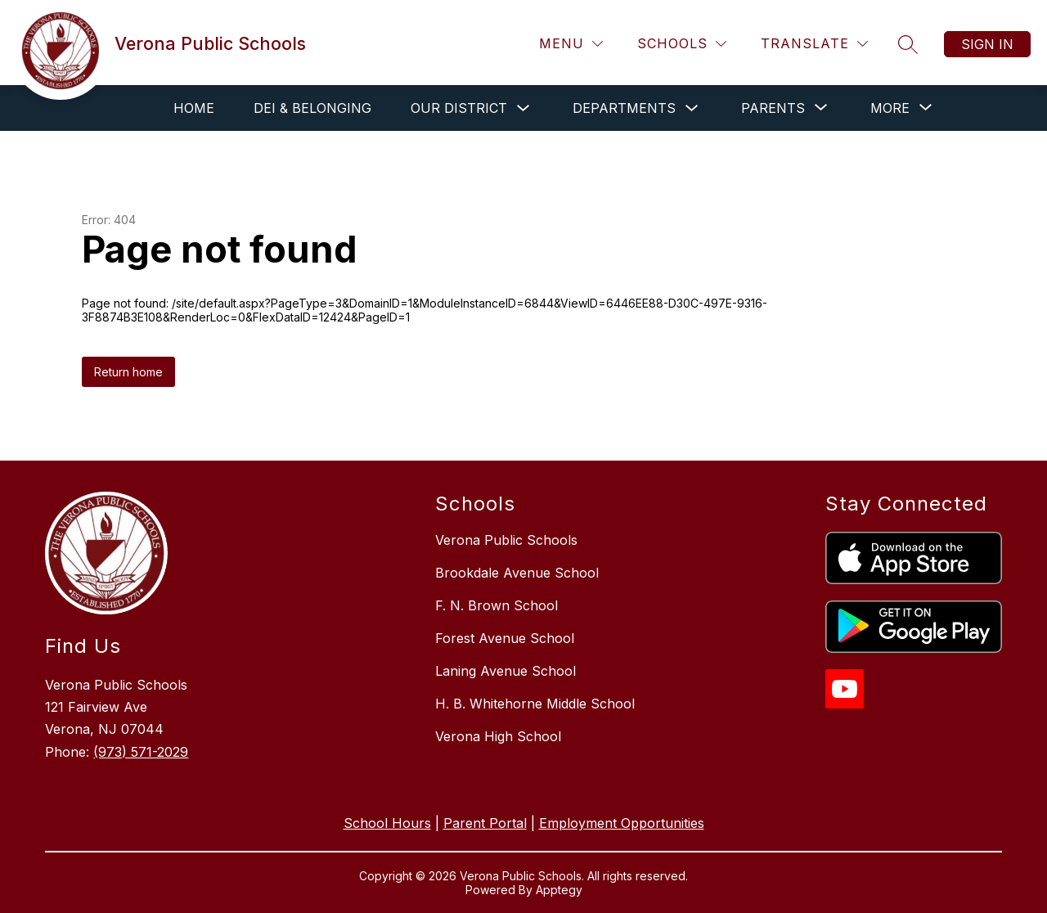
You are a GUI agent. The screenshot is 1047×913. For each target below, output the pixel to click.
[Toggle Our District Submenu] (523, 108)
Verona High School (498, 736)
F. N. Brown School (496, 605)
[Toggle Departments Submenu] (692, 108)
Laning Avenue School (505, 671)
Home (193, 108)
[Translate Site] (814, 44)
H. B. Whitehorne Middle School (535, 703)
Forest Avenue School (504, 638)
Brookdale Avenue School (517, 572)
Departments (624, 108)
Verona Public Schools (506, 540)
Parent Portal (485, 823)
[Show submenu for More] (890, 108)
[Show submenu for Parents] (773, 108)
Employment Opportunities (621, 823)
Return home (128, 372)
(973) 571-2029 (140, 752)
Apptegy (559, 890)
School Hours (387, 823)
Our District (459, 108)
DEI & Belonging (312, 108)
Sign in (987, 44)
